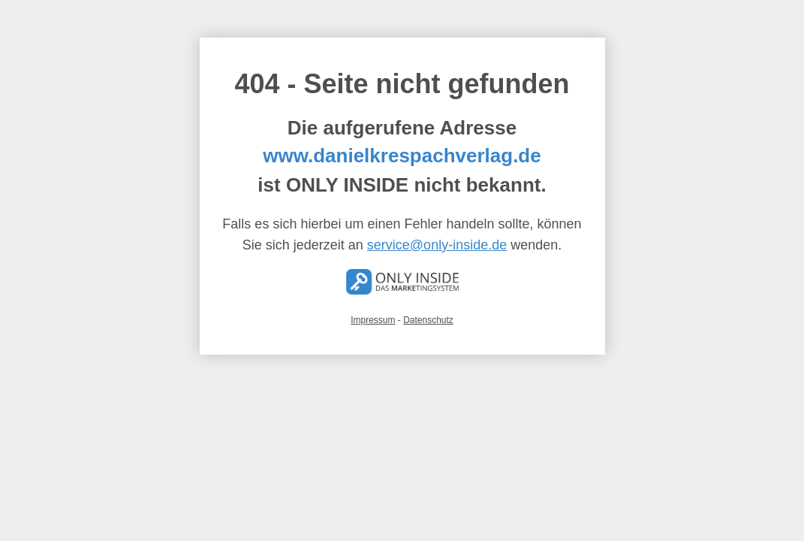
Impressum (373, 320)
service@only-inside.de (437, 244)
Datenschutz (428, 320)
